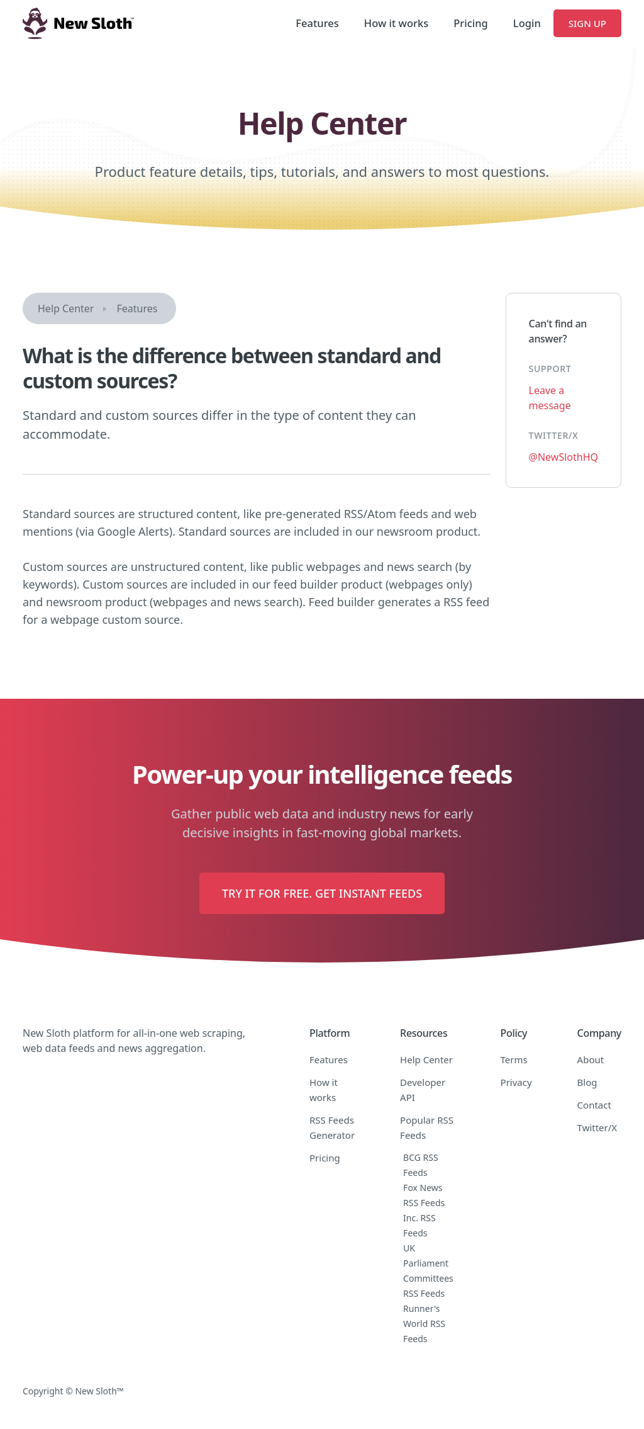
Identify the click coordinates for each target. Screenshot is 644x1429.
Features (317, 23)
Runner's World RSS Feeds (424, 1323)
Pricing (470, 23)
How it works (396, 23)
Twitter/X (597, 1127)
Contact (594, 1105)
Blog (587, 1082)
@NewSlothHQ (563, 457)
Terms (514, 1059)
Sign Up (587, 23)
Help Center (66, 308)
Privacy (516, 1082)
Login (527, 23)
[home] (78, 23)
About (590, 1059)
